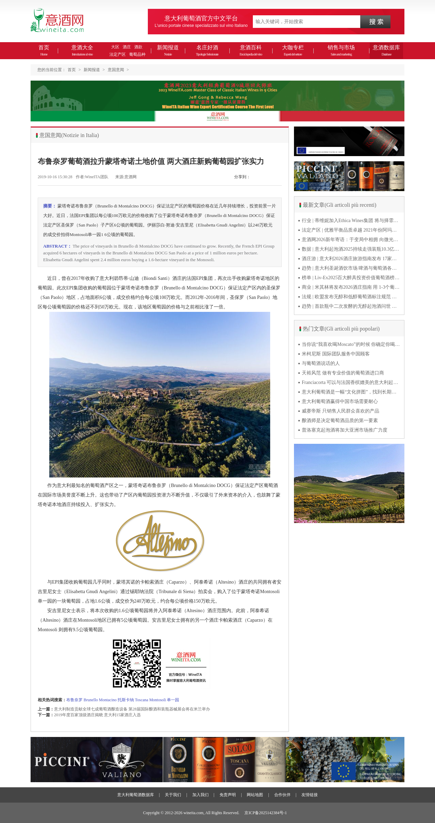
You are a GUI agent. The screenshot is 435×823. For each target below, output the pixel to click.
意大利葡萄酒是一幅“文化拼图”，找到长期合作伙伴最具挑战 (351, 391)
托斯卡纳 (126, 700)
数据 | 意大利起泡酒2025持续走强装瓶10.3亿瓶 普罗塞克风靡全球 (351, 249)
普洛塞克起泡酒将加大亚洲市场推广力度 (344, 430)
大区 (115, 47)
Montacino (108, 700)
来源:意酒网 (126, 176)
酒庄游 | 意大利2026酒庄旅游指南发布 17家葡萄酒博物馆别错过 (351, 258)
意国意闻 (116, 69)
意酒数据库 (386, 50)
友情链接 (309, 794)
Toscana (141, 700)
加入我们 (200, 794)
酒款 (138, 47)
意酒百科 (251, 50)
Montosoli (157, 700)
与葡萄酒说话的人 (321, 363)
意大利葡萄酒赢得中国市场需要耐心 (340, 401)
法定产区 (117, 54)
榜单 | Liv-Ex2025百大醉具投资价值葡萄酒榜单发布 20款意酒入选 (351, 277)
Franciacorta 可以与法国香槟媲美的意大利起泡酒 (351, 382)
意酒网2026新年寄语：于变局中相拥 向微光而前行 (351, 239)
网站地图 (255, 794)
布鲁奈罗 (74, 700)
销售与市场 (341, 50)
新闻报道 (168, 50)
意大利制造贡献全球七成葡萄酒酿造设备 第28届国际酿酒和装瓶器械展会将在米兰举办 (132, 709)
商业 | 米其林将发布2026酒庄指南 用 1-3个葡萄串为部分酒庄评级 (351, 287)
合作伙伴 (282, 794)
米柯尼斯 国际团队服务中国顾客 (336, 353)
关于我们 (173, 794)
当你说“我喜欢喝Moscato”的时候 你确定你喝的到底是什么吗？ (351, 344)
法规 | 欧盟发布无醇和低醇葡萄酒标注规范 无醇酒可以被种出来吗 (351, 296)
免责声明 (228, 794)
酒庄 (127, 47)
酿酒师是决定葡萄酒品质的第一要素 (340, 420)
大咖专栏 (293, 50)
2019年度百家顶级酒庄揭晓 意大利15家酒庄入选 (97, 714)
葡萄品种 (137, 54)
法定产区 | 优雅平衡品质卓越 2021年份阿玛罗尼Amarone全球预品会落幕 (351, 230)
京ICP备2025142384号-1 (265, 812)
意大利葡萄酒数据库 (135, 794)
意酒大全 (82, 50)
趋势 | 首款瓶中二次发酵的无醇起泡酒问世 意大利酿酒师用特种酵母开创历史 (351, 306)
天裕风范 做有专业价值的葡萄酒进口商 (343, 372)
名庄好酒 (207, 50)
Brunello (91, 700)
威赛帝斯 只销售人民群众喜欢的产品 (340, 411)
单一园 (173, 700)
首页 (43, 50)
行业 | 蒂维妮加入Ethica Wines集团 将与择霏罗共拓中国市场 (351, 220)
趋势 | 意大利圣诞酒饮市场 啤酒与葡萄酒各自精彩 (351, 268)
